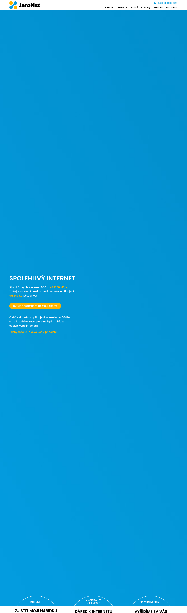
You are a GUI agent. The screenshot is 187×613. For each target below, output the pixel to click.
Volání (134, 7)
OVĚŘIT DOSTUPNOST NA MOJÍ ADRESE (35, 305)
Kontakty (171, 7)
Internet (109, 7)
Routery (145, 7)
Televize (122, 7)
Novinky (158, 7)
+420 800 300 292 (165, 3)
